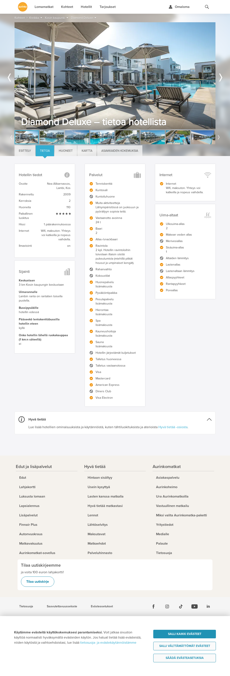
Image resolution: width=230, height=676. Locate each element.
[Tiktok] (181, 606)
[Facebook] (153, 606)
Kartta (87, 151)
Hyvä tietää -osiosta (172, 427)
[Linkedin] (208, 606)
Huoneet (66, 151)
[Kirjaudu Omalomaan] (179, 7)
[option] (115, 75)
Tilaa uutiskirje (37, 581)
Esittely (25, 151)
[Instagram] (167, 606)
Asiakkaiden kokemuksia (119, 151)
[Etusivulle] (22, 7)
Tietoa (45, 151)
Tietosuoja (26, 606)
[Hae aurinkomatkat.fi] (207, 7)
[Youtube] (195, 606)
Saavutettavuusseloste (62, 606)
